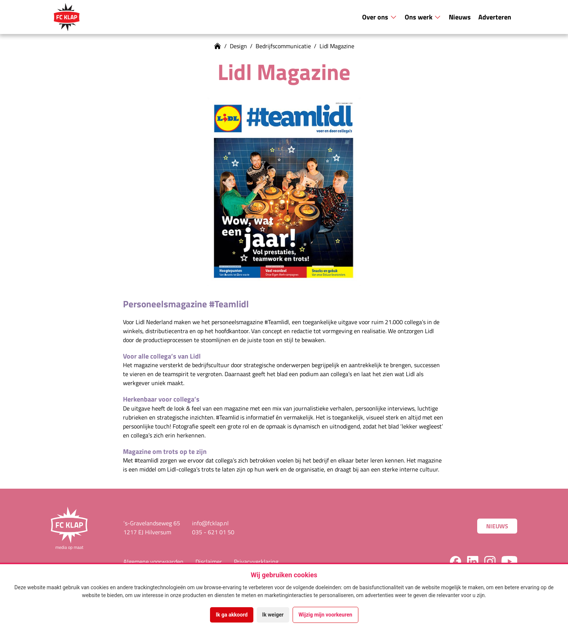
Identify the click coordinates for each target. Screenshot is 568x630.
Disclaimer (208, 561)
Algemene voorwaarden (153, 561)
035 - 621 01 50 (213, 532)
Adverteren (494, 17)
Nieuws (460, 17)
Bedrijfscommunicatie (283, 46)
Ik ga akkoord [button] (231, 615)
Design (238, 46)
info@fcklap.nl (210, 523)
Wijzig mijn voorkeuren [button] (325, 615)
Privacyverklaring (256, 561)
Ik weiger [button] (273, 615)
